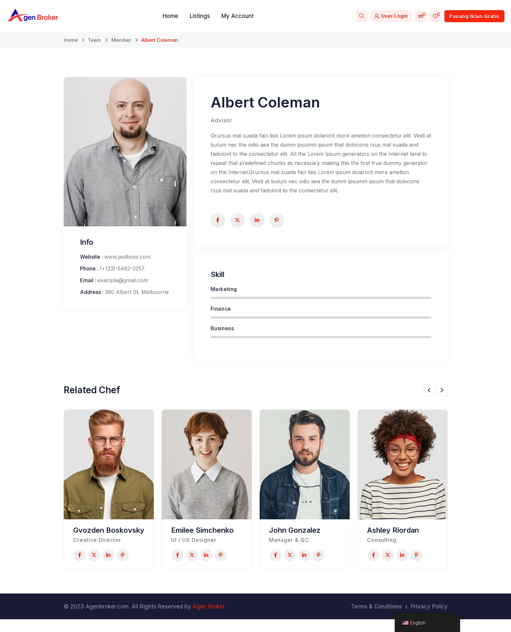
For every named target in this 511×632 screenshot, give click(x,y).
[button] (429, 393)
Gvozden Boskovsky (108, 533)
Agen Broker (209, 619)
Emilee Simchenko (202, 533)
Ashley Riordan (393, 533)
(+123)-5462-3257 (122, 272)
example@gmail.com (122, 284)
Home (170, 16)
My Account (237, 16)
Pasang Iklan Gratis (474, 16)
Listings (200, 16)
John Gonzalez (295, 533)
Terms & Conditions (376, 619)
